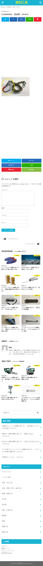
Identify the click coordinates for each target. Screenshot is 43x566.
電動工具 (5, 526)
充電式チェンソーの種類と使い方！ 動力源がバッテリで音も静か (20, 427)
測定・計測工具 (7, 510)
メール (3, 215)
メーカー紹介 (6, 477)
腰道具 (4, 515)
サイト (3, 222)
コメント (4, 190)
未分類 (4, 504)
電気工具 (5, 532)
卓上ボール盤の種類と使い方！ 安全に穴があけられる (20, 443)
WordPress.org (6, 553)
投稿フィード (5, 548)
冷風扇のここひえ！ (12, 457)
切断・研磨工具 (7, 493)
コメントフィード (7, 551)
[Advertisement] (21, 50)
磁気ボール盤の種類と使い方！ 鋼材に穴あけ (17, 435)
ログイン (4, 546)
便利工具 (21, 2)
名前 (3, 208)
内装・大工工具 (7, 482)
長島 (10, 347)
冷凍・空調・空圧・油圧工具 (11, 488)
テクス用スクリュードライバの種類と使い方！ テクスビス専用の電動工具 (20, 450)
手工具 (4, 499)
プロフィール (6, 472)
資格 (3, 521)
